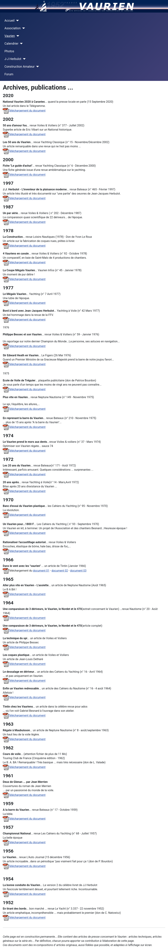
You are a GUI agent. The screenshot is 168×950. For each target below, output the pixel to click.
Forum (9, 74)
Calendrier (12, 43)
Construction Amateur (20, 66)
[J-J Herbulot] (23, 59)
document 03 (78, 570)
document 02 (60, 570)
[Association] (23, 28)
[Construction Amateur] (37, 66)
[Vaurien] (17, 36)
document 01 (41, 570)
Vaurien (10, 36)
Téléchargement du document (24, 110)
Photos (9, 51)
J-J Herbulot (13, 59)
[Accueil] (16, 20)
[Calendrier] (20, 43)
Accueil (9, 20)
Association (13, 28)
